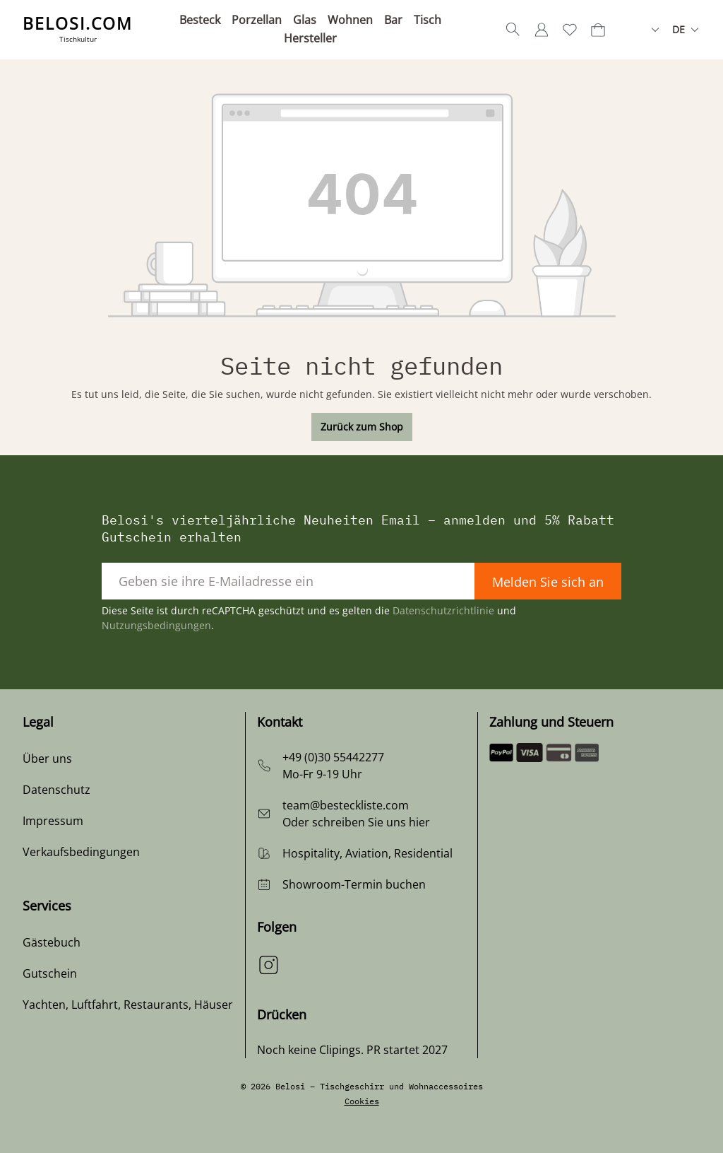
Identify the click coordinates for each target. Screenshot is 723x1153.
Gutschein (50, 973)
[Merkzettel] (570, 29)
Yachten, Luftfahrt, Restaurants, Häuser (128, 1004)
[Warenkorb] (598, 29)
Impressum (53, 821)
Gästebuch (51, 942)
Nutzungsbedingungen (156, 625)
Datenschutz (56, 789)
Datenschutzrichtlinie (443, 610)
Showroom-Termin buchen (354, 884)
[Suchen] (513, 29)
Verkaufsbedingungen (81, 852)
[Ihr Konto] (541, 29)
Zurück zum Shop (362, 426)
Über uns (47, 758)
